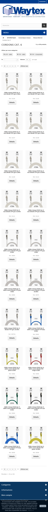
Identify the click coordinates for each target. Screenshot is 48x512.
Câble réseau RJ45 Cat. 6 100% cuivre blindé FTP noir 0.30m (36, 408)
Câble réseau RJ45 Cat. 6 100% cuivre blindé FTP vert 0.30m (12, 408)
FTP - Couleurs (37, 54)
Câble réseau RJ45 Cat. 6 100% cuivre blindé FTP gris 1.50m (36, 251)
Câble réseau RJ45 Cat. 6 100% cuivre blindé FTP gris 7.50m (12, 290)
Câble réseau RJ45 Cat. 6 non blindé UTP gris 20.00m (36, 211)
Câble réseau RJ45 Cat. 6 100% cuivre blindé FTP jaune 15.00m (36, 448)
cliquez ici (31, 510)
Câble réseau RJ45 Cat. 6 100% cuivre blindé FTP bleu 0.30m (36, 330)
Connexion (42, 1)
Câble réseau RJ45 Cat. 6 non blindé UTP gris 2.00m (12, 132)
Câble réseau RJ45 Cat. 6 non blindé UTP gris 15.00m (12, 211)
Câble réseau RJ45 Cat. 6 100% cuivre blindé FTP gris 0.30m (12, 251)
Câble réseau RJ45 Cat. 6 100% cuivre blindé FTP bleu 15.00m (12, 448)
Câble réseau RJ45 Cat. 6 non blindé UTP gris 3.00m (36, 132)
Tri (2, 59)
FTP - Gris (22, 54)
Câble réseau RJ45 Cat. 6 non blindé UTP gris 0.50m (12, 93)
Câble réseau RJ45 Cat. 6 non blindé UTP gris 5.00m (12, 171)
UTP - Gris (8, 54)
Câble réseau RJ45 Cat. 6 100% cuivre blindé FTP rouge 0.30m (36, 369)
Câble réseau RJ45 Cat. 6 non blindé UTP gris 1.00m (36, 93)
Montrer (22, 59)
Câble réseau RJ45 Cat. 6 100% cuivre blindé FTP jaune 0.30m (12, 369)
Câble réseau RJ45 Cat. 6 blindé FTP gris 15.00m (12, 329)
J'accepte (43, 506)
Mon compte (6, 495)
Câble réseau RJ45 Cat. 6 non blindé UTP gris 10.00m (36, 171)
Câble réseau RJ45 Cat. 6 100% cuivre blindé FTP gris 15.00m (36, 290)
